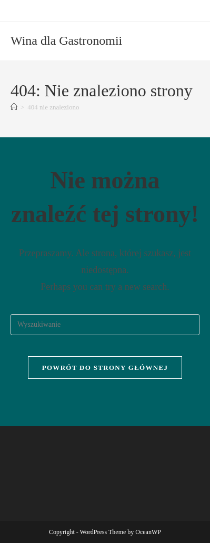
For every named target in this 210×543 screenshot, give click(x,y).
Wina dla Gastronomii (66, 40)
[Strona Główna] (14, 107)
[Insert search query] (105, 324)
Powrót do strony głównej (105, 367)
